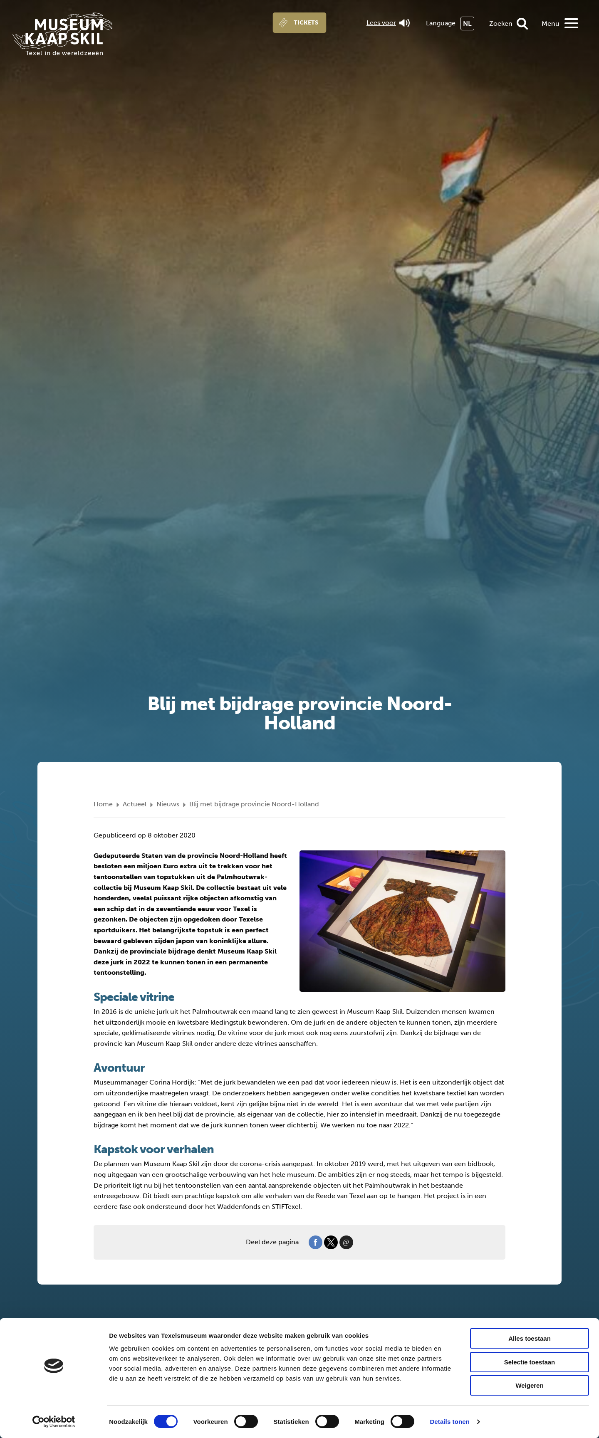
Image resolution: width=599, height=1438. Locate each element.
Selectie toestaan (529, 1362)
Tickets (306, 22)
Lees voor (388, 23)
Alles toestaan (529, 1338)
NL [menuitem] (467, 23)
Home (103, 804)
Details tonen (449, 1421)
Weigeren (529, 1385)
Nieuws (167, 804)
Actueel (134, 804)
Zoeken (500, 23)
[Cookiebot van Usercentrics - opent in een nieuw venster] (53, 1422)
